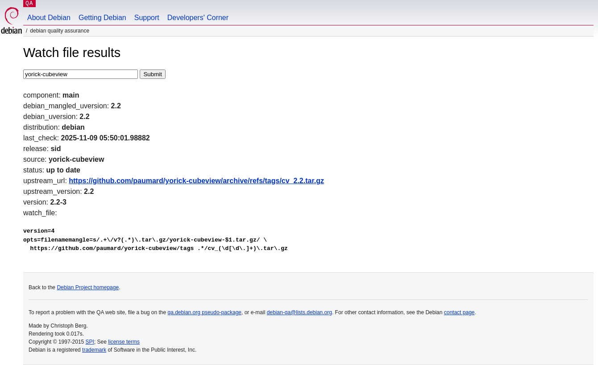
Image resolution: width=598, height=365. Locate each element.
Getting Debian (102, 17)
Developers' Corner (197, 17)
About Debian (49, 17)
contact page (459, 312)
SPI (90, 342)
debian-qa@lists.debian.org (299, 312)
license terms (124, 342)
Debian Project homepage (88, 287)
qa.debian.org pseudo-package (204, 312)
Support (146, 17)
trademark (94, 350)
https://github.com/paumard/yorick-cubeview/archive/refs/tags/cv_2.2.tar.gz (196, 181)
